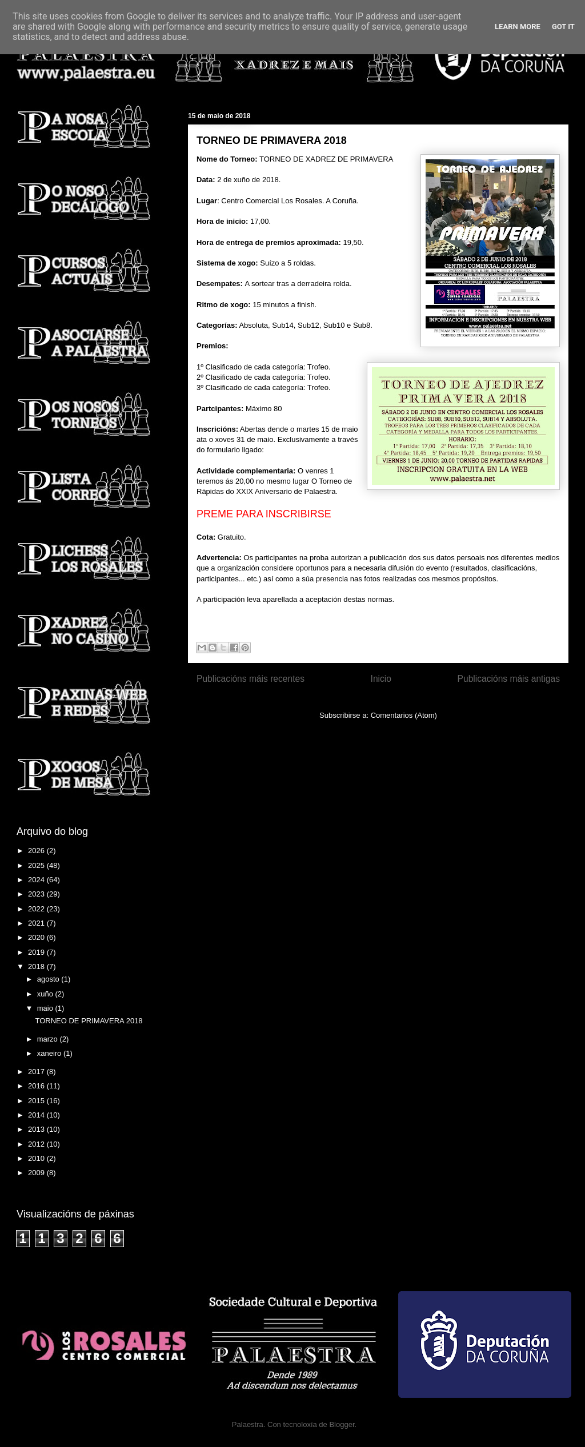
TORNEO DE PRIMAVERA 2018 (272, 140)
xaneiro (50, 1053)
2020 (37, 937)
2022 (37, 909)
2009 (37, 1172)
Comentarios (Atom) (404, 715)
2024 (37, 879)
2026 (37, 850)
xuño (46, 994)
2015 (37, 1100)
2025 (37, 865)
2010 (37, 1158)
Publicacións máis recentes (250, 679)
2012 (37, 1144)
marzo (48, 1039)
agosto (49, 979)
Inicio (381, 679)
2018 (37, 966)
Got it (563, 26)
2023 (37, 894)
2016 (37, 1086)
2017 (37, 1071)
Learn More (517, 26)
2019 (37, 952)
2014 (37, 1115)
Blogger (341, 1424)
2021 (37, 923)
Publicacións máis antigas (509, 679)
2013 (37, 1129)
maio (46, 1008)
